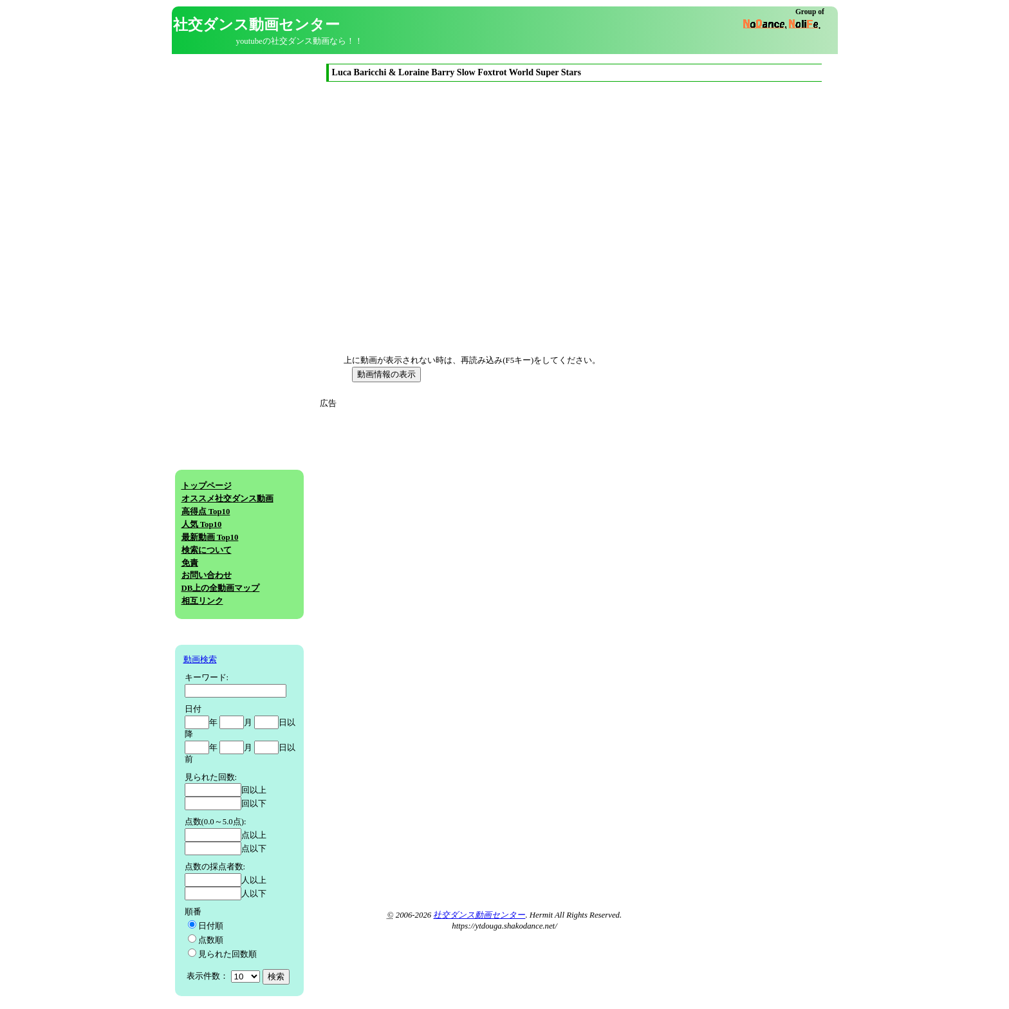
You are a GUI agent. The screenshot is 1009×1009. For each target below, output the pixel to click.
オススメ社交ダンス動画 (227, 498)
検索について (206, 550)
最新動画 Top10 (210, 537)
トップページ (206, 485)
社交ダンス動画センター (479, 915)
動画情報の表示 (386, 374)
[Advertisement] (441, 500)
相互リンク (202, 601)
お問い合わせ (206, 575)
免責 (189, 563)
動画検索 (200, 659)
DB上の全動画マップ (220, 588)
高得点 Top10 (205, 511)
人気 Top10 (201, 524)
